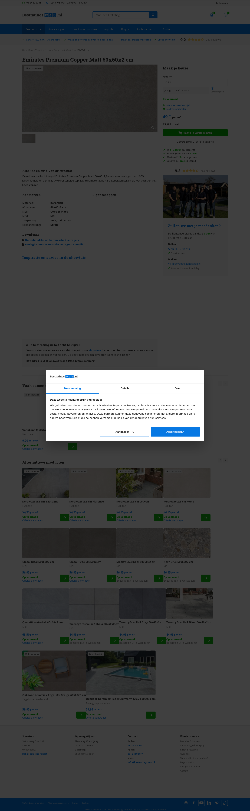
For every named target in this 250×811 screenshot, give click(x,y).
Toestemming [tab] (72, 388)
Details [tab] (125, 388)
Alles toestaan (175, 431)
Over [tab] (178, 388)
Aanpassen (125, 431)
